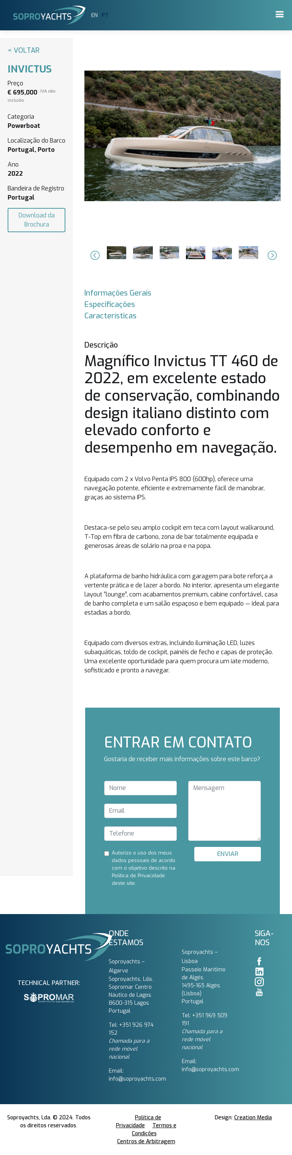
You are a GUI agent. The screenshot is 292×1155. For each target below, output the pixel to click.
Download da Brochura (37, 219)
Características (110, 316)
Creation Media (253, 1117)
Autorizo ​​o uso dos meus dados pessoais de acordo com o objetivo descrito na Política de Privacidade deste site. (143, 868)
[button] (93, 255)
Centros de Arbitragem (146, 1141)
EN (94, 15)
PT (105, 15)
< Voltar (24, 50)
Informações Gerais (117, 293)
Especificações (109, 304)
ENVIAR (227, 854)
